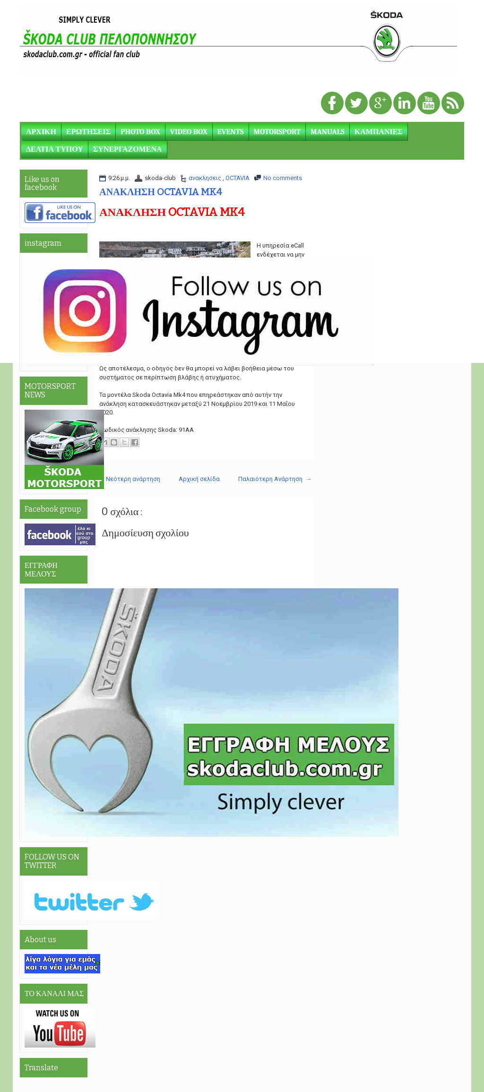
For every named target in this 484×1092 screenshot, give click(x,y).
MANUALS (328, 132)
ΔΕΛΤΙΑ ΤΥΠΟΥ (54, 149)
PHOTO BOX (140, 132)
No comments (282, 177)
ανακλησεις (206, 177)
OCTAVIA (237, 177)
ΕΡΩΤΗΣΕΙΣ (88, 132)
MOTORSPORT (277, 132)
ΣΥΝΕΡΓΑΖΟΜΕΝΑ (127, 149)
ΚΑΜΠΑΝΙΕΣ (378, 132)
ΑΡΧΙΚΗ (41, 132)
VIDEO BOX (188, 132)
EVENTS (230, 132)
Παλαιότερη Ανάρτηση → (274, 478)
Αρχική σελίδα (199, 478)
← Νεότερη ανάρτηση (128, 478)
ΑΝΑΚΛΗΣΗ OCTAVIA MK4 (160, 192)
